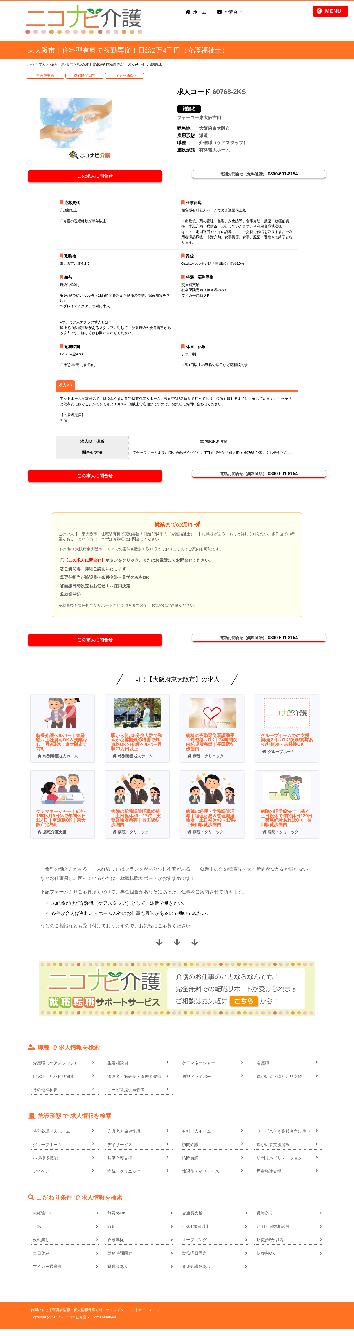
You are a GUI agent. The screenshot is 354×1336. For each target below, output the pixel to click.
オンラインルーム (120, 1316)
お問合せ (233, 12)
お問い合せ (40, 1316)
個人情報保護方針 (88, 1316)
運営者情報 (61, 1316)
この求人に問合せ (98, 177)
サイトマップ (149, 1316)
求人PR (65, 387)
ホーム (199, 12)
